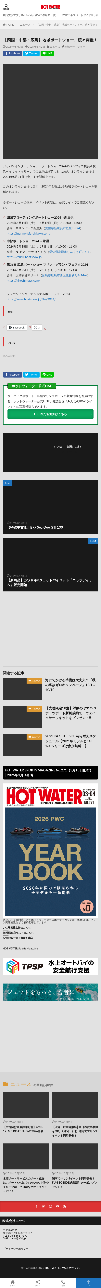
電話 (63, 1283)
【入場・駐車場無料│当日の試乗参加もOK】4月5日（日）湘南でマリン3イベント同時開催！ (75, 1131)
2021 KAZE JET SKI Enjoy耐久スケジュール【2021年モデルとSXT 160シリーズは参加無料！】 (70, 741)
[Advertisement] (51, 627)
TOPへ (88, 1283)
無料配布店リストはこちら (18, 932)
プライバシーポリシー (16, 1248)
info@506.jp (19, 1238)
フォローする (69, 451)
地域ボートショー (75, 46)
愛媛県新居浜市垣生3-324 (62, 228)
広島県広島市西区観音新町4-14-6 (64, 275)
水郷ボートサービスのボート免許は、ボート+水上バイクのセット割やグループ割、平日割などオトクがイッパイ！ (26, 1185)
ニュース (25, 24)
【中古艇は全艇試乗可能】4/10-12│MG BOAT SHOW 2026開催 (23, 1129)
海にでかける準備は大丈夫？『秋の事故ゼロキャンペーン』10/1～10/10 (70, 685)
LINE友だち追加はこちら (50, 414)
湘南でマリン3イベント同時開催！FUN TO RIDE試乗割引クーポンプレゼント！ (74, 1183)
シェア (37, 1283)
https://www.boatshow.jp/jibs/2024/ (31, 299)
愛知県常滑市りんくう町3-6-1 (69, 251)
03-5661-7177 (19, 1235)
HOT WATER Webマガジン (62, 1267)
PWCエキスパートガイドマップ (80, 15)
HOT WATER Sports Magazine (20, 948)
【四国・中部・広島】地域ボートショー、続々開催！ (67, 24)
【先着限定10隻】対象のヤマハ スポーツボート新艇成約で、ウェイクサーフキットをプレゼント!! (71, 713)
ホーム (12, 1283)
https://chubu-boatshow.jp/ (25, 257)
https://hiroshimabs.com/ (23, 280)
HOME (10, 24)
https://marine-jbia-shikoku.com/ (28, 233)
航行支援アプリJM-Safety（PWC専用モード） (30, 15)
